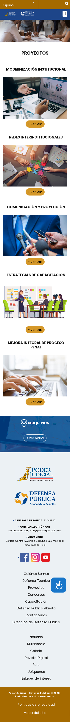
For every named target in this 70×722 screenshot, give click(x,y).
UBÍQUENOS (35, 423)
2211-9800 (49, 520)
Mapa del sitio (35, 713)
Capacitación (36, 601)
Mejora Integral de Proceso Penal (36, 345)
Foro (36, 665)
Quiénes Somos (36, 574)
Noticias (36, 637)
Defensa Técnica (36, 580)
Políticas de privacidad (36, 704)
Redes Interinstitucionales (36, 137)
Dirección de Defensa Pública (36, 622)
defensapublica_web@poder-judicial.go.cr (35, 530)
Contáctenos (36, 615)
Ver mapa (35, 438)
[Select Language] (20, 5)
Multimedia (36, 644)
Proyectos (35, 53)
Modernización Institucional (36, 69)
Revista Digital (36, 658)
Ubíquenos (36, 671)
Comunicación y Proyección (36, 207)
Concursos (36, 594)
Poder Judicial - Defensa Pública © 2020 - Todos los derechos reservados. (35, 694)
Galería (36, 651)
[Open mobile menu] (65, 14)
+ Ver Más (35, 124)
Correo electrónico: (35, 527)
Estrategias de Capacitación (36, 275)
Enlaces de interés (36, 678)
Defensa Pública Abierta (36, 608)
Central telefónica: (29, 520)
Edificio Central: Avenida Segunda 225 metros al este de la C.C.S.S (35, 543)
